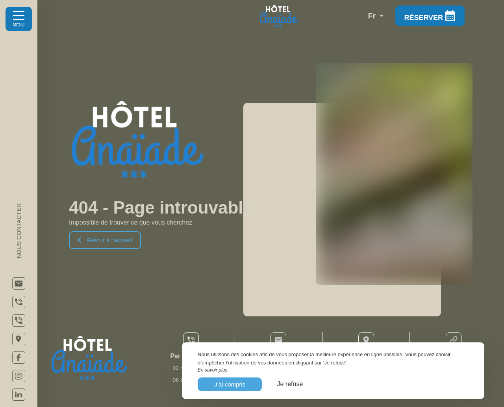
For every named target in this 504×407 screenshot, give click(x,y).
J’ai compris (229, 384)
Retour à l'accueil (105, 240)
